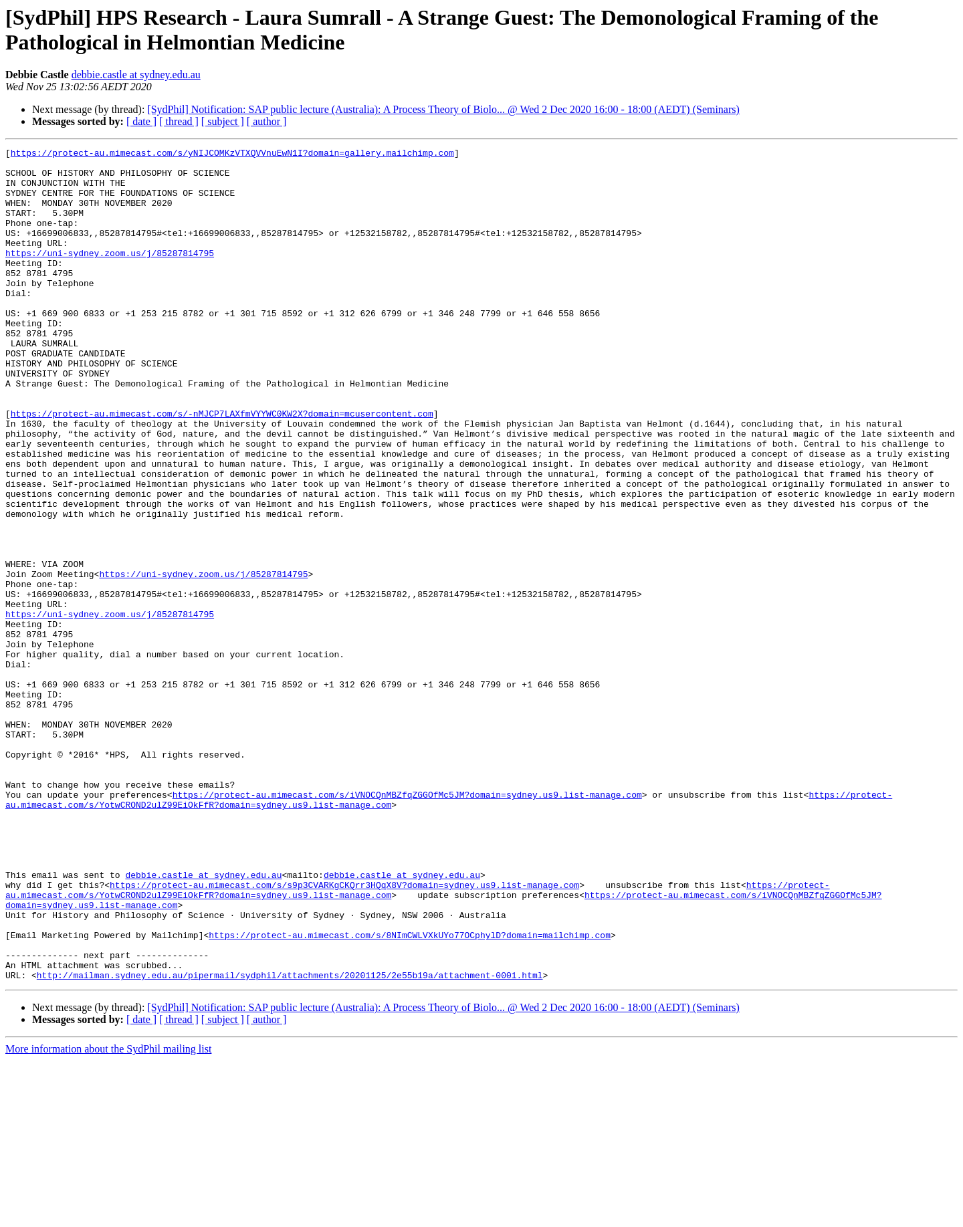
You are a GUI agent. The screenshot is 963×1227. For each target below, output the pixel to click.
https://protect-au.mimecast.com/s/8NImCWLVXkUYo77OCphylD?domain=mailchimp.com (410, 1093)
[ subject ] (222, 121)
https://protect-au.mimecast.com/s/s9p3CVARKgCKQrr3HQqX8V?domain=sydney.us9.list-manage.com (344, 1033)
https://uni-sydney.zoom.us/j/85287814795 (109, 275)
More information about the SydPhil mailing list (108, 1215)
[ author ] (267, 121)
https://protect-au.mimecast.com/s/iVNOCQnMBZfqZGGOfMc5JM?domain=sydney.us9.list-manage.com (407, 925)
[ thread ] (179, 121)
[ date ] (141, 121)
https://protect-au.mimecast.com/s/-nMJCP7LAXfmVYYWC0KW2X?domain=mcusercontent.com (222, 467)
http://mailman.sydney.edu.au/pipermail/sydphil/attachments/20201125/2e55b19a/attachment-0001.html (290, 1141)
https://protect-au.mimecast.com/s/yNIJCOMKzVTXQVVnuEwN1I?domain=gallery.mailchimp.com (232, 154)
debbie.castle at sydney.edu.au (136, 74)
